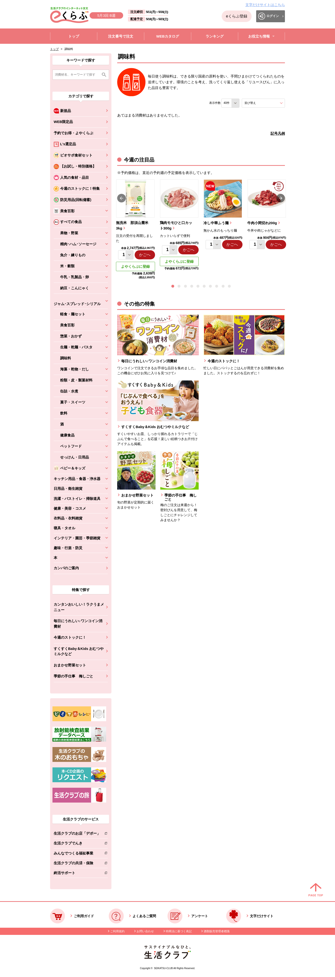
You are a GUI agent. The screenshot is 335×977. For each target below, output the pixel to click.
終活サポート (77, 874)
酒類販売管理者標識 (217, 931)
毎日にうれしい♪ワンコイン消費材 (78, 623)
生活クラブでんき (77, 844)
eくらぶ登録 (236, 16)
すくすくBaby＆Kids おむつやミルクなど (79, 651)
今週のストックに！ (70, 637)
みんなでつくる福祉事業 (77, 854)
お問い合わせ (145, 931)
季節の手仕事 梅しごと (73, 676)
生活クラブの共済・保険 (77, 864)
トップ (54, 49)
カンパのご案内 (66, 568)
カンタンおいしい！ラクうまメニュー (79, 607)
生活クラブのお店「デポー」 (77, 834)
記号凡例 (278, 133)
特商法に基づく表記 (179, 931)
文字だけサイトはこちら (265, 5)
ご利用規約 (117, 931)
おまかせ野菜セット (70, 665)
